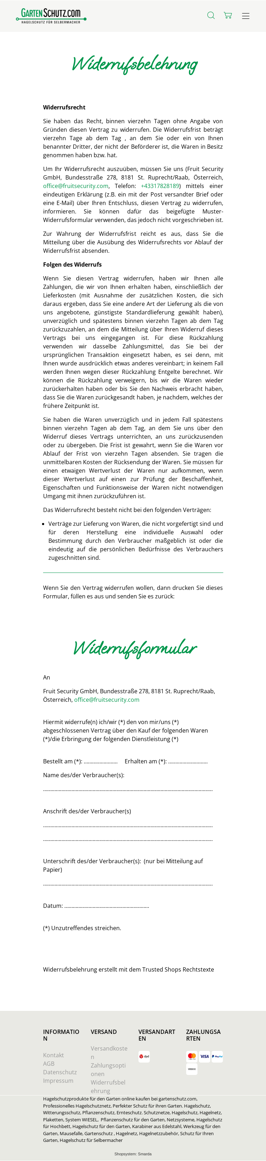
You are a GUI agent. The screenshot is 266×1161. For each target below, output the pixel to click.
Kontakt (53, 1055)
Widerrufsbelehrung (108, 1087)
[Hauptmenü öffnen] (245, 16)
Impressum (58, 1081)
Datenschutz (60, 1072)
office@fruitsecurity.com (75, 186)
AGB (48, 1064)
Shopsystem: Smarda (133, 1154)
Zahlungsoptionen (108, 1070)
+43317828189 (160, 186)
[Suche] (211, 15)
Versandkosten (109, 1053)
